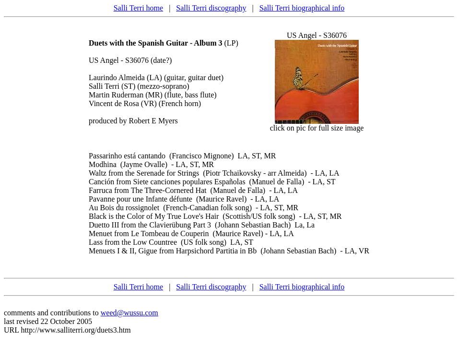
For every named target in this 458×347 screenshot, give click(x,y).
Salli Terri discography (211, 8)
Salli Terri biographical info (302, 8)
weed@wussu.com (129, 313)
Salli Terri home (138, 8)
